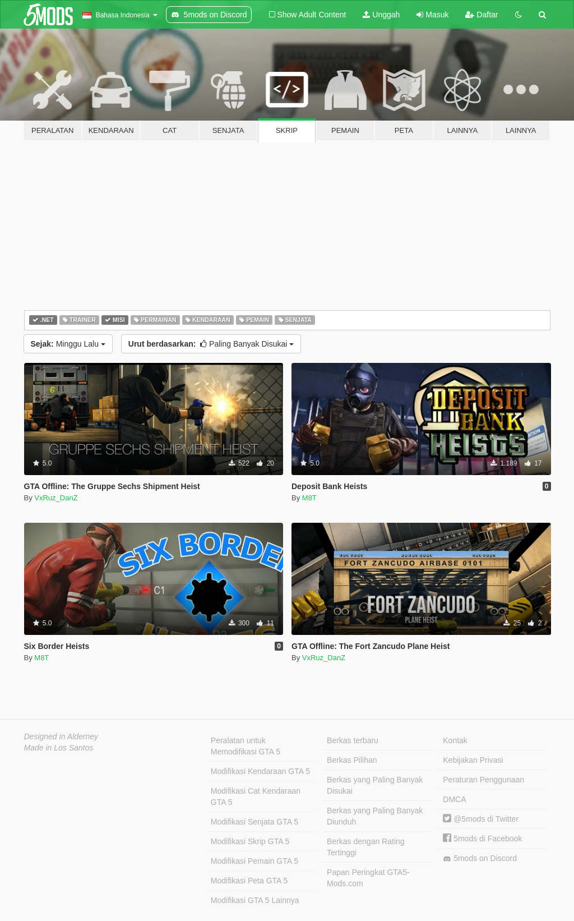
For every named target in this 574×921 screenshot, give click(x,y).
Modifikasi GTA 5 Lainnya (255, 900)
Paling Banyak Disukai (211, 343)
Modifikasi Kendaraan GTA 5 (260, 771)
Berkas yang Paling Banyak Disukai (375, 785)
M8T (309, 498)
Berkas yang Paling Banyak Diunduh (375, 816)
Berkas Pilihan (352, 760)
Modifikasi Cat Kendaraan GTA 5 (255, 796)
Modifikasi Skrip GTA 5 (250, 841)
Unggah (381, 14)
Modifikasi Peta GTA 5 (249, 880)
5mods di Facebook (482, 838)
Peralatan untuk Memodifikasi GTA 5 (245, 746)
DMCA (454, 799)
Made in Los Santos (59, 747)
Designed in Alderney (61, 736)
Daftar (481, 14)
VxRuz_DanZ (55, 498)
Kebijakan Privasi (473, 760)
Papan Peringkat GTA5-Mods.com (368, 878)
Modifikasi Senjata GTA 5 (254, 821)
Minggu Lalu (68, 343)
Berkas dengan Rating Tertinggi (366, 847)
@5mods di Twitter (481, 819)
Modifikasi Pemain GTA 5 (254, 860)
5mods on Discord (480, 858)
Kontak (455, 740)
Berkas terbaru (352, 740)
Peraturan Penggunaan (483, 779)
